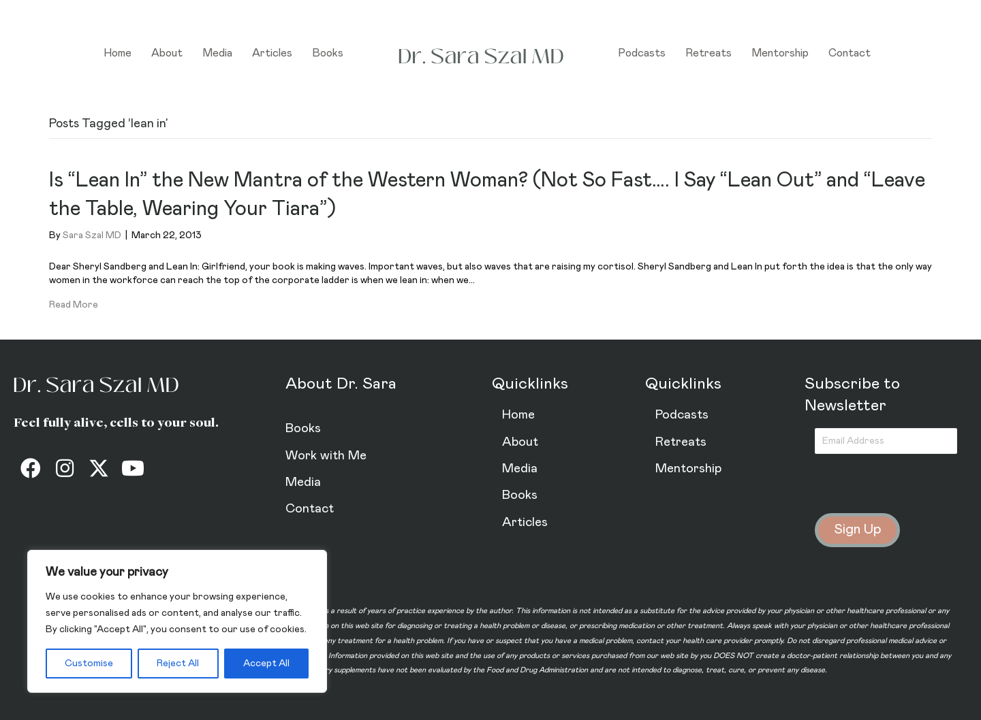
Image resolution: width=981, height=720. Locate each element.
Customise (89, 663)
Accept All (266, 663)
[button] (31, 468)
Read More (73, 305)
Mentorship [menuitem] (780, 53)
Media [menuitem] (217, 53)
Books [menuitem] (327, 53)
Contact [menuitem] (849, 53)
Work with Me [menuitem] (326, 455)
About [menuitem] (167, 53)
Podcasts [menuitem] (642, 53)
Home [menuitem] (117, 53)
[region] (177, 621)
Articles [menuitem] (272, 53)
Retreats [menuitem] (708, 53)
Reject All (178, 663)
